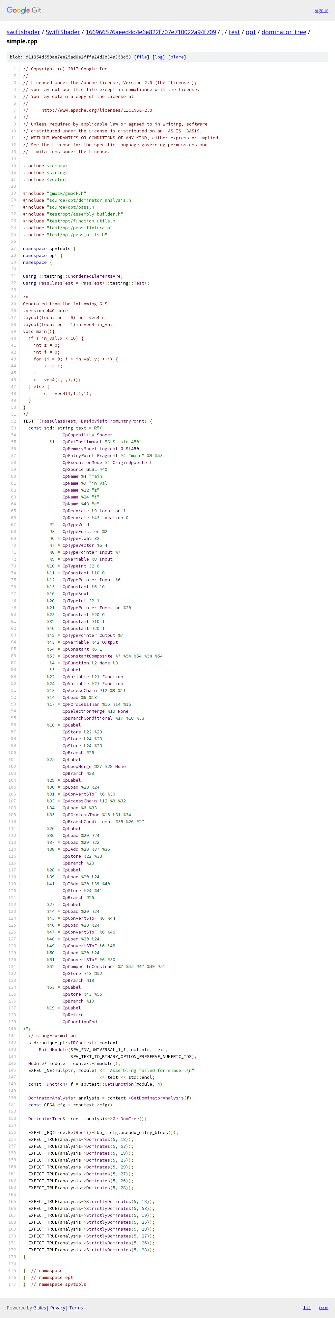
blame (177, 57)
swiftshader (23, 32)
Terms (76, 1308)
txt (307, 1307)
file (141, 57)
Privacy (57, 1308)
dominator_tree (284, 32)
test (234, 32)
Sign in (321, 10)
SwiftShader (63, 32)
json (323, 1307)
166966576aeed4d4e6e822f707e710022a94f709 (151, 32)
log (159, 57)
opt (251, 32)
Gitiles (39, 1308)
